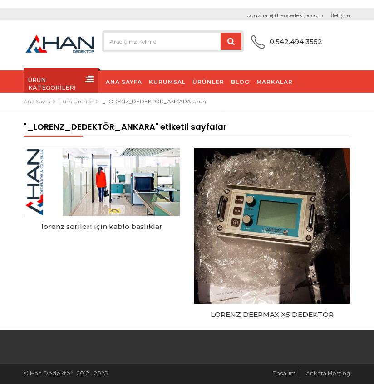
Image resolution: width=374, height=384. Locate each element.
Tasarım (284, 373)
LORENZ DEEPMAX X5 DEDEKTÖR (272, 314)
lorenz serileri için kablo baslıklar (101, 226)
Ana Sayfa (37, 101)
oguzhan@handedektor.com (285, 15)
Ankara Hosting (328, 373)
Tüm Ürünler (76, 101)
